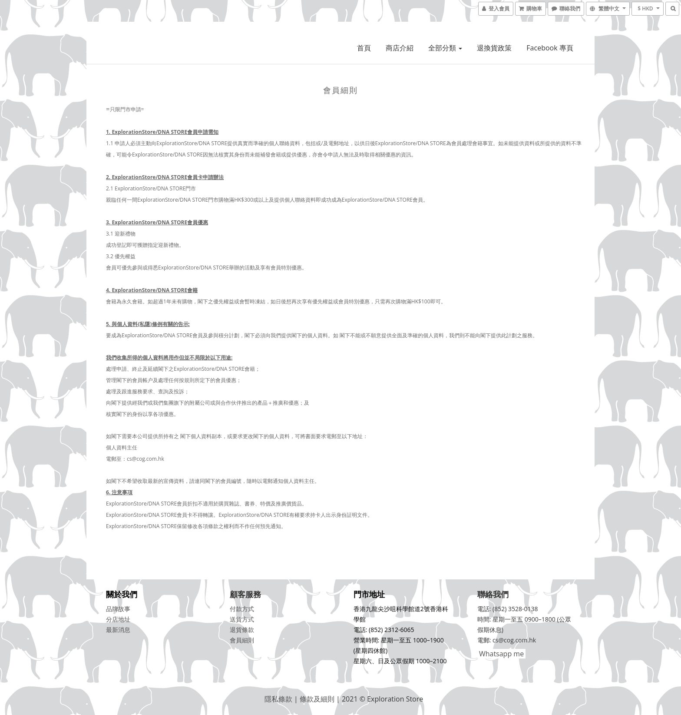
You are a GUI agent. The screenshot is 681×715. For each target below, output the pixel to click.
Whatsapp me (500, 653)
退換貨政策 (494, 48)
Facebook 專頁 (549, 48)
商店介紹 (399, 48)
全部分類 (445, 48)
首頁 (364, 48)
